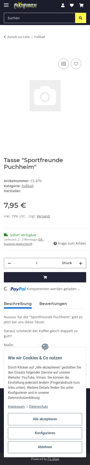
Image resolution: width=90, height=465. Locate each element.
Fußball (28, 186)
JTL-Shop (53, 459)
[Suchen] (80, 18)
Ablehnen (45, 447)
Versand (43, 216)
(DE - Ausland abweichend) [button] (24, 241)
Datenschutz (38, 406)
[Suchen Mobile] (39, 18)
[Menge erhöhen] (80, 263)
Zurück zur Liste (18, 37)
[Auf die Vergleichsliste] (63, 63)
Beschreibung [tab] (18, 303)
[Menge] (36, 263)
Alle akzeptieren (45, 419)
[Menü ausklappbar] (6, 3)
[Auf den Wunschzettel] (76, 63)
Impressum (16, 406)
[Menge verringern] (9, 263)
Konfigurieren (45, 433)
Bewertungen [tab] (53, 303)
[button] (63, 5)
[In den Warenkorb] (8, 52)
